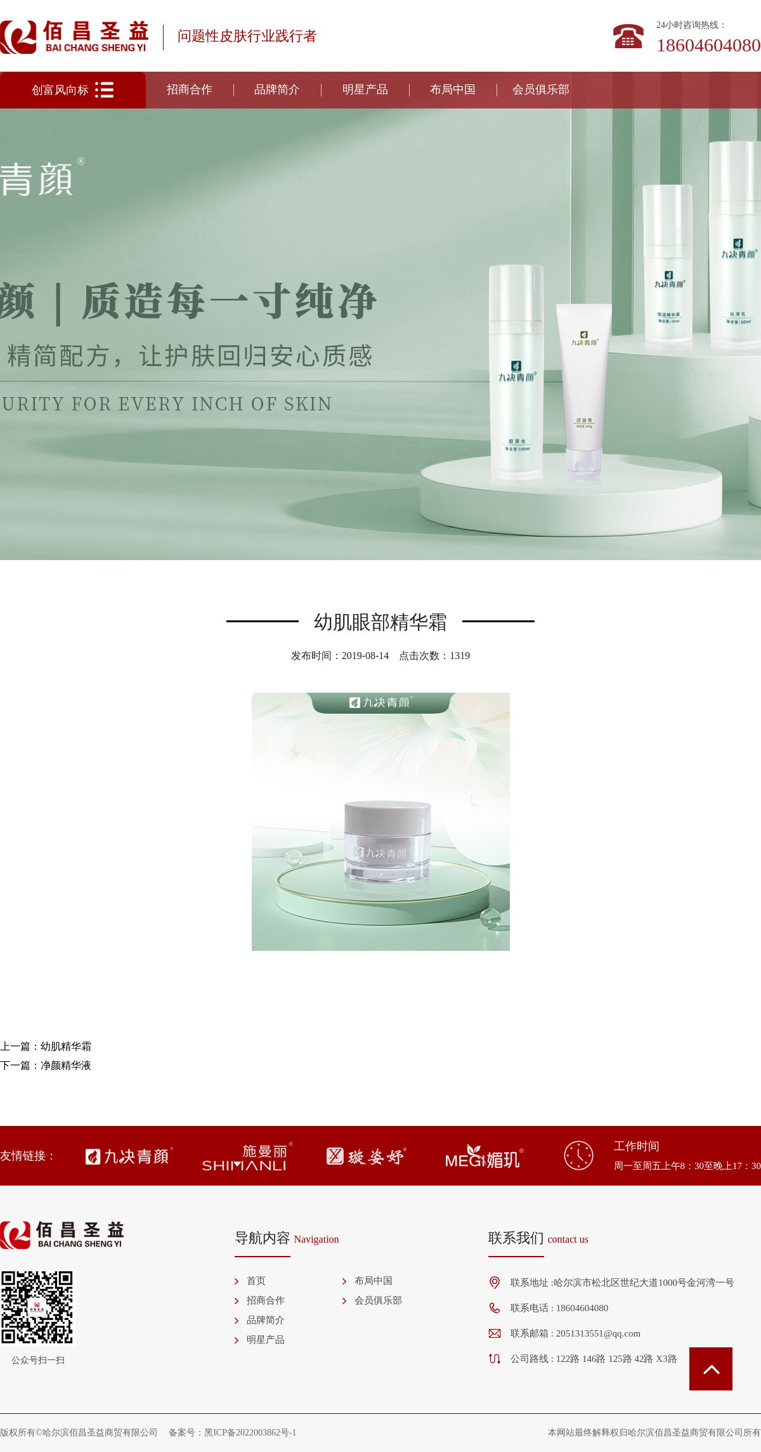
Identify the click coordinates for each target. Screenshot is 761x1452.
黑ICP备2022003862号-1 (250, 1432)
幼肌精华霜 (66, 1046)
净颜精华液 (66, 1065)
